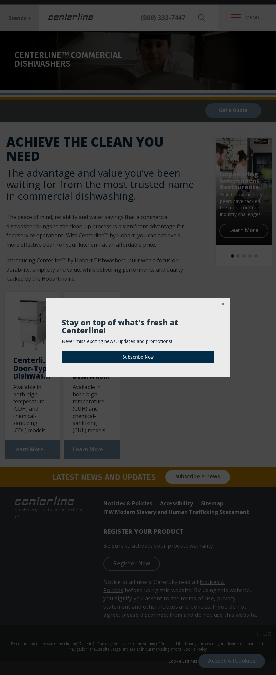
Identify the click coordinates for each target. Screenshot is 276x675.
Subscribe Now (138, 357)
